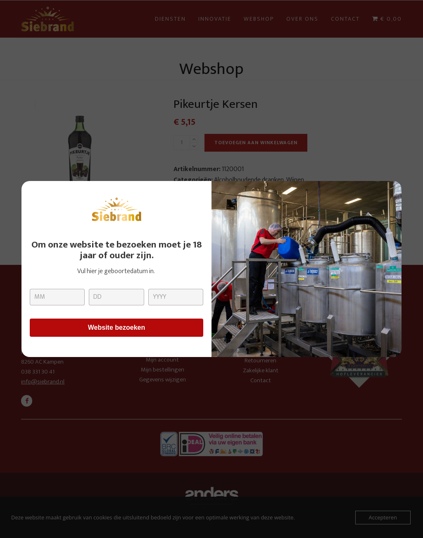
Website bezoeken (116, 327)
